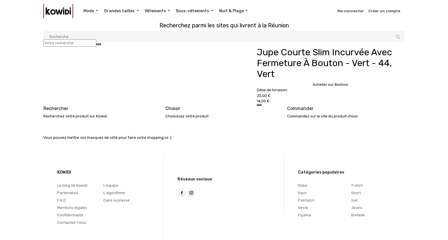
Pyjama (304, 215)
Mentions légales (72, 208)
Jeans (356, 208)
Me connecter (350, 11)
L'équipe (110, 185)
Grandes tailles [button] (119, 11)
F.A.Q (61, 200)
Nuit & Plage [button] (232, 11)
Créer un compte (384, 11)
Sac (354, 200)
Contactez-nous (71, 222)
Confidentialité (70, 215)
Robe (302, 185)
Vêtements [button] (156, 11)
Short (356, 193)
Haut (302, 193)
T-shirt (357, 185)
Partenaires (67, 193)
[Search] (224, 36)
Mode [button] (89, 11)
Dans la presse (116, 200)
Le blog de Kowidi (72, 185)
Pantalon (306, 200)
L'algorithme (114, 193)
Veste (303, 208)
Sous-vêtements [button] (193, 11)
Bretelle (358, 215)
